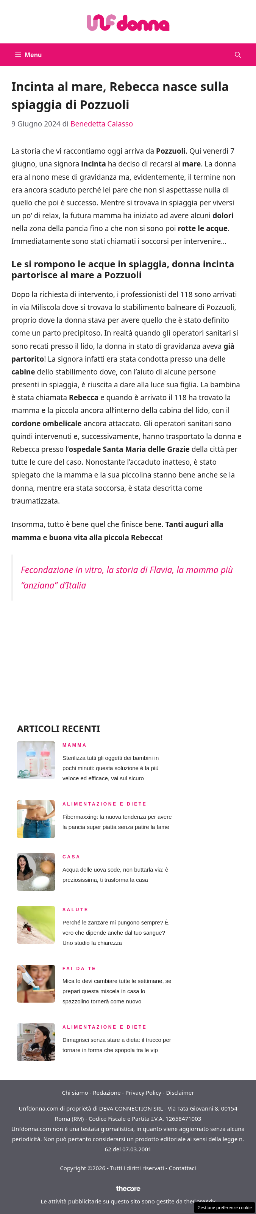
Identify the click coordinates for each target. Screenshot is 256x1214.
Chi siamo (75, 1092)
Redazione (106, 1092)
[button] (237, 54)
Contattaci (182, 1168)
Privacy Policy (143, 1092)
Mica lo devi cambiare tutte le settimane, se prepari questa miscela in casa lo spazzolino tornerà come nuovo (117, 991)
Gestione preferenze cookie (224, 1207)
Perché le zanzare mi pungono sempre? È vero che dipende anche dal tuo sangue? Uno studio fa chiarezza (115, 932)
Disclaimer (180, 1092)
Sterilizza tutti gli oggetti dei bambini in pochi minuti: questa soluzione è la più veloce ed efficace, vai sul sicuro (110, 768)
